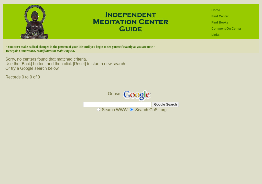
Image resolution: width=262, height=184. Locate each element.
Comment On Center (227, 28)
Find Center (220, 16)
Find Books (220, 22)
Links (216, 35)
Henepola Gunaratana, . (40, 51)
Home (216, 10)
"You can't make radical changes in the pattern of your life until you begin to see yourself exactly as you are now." (80, 47)
